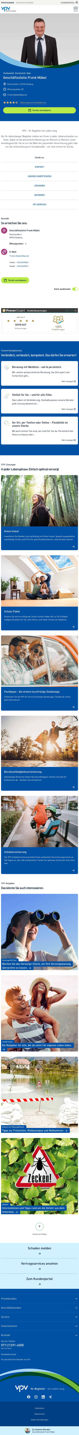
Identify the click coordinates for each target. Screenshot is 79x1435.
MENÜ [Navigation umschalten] (76, 9)
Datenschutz (39, 1414)
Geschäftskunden (11, 1307)
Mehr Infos (71, 310)
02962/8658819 (22, 266)
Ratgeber (39, 195)
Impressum (39, 1408)
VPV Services (39, 204)
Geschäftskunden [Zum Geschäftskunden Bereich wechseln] (24, 3)
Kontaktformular (8, 1354)
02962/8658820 (22, 262)
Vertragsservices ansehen (39, 1265)
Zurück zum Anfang (39, 1228)
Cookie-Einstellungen (39, 1420)
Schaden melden (39, 1250)
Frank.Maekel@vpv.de (17, 94)
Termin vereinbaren (39, 110)
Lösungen (39, 185)
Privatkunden (8, 1298)
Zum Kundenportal (39, 1281)
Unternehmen (9, 1326)
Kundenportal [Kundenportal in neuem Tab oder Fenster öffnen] (69, 2)
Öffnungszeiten (15, 89)
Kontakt (39, 166)
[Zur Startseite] (8, 9)
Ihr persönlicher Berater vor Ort (15, 1359)
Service (5, 1316)
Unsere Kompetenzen (39, 176)
